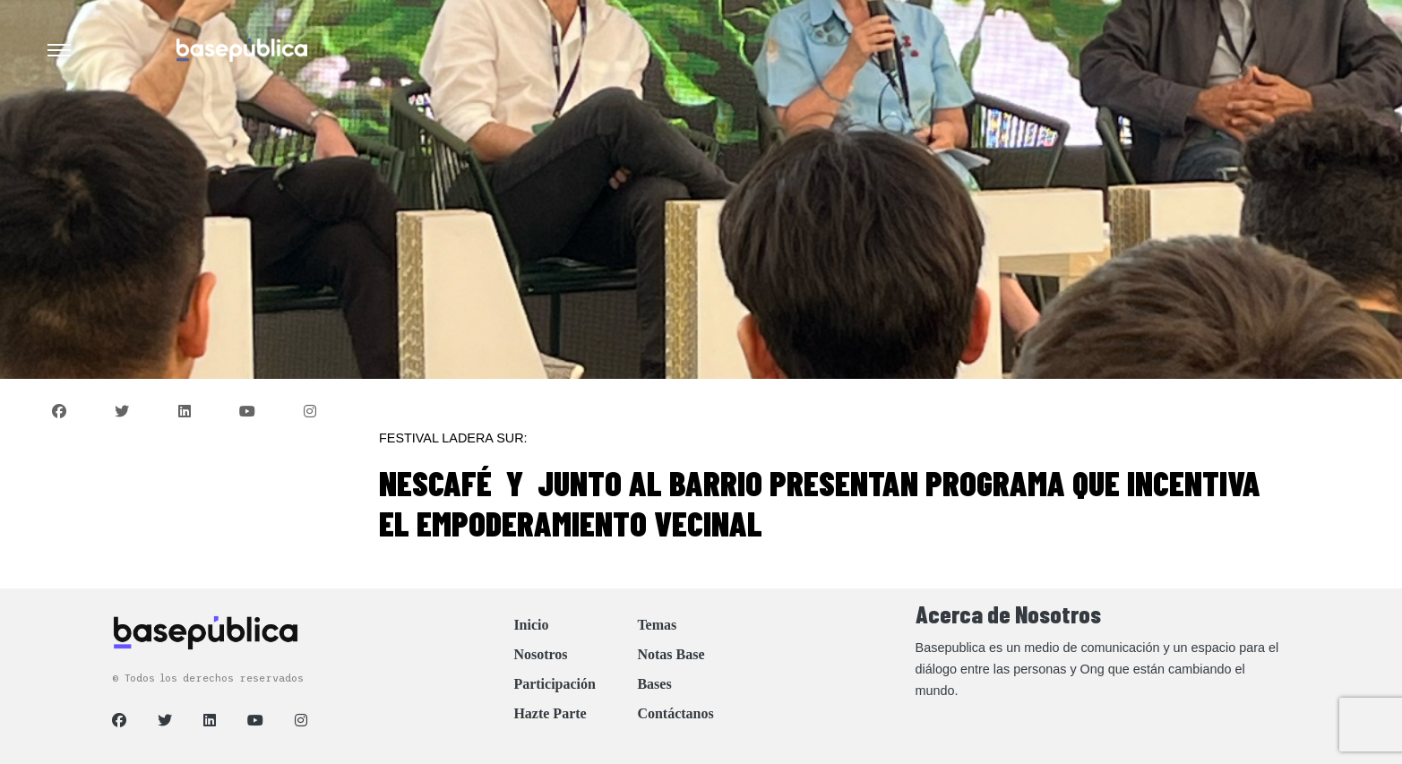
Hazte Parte (549, 713)
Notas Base (670, 654)
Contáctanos (675, 713)
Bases (654, 683)
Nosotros (540, 654)
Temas (656, 624)
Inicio (530, 624)
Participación (554, 683)
